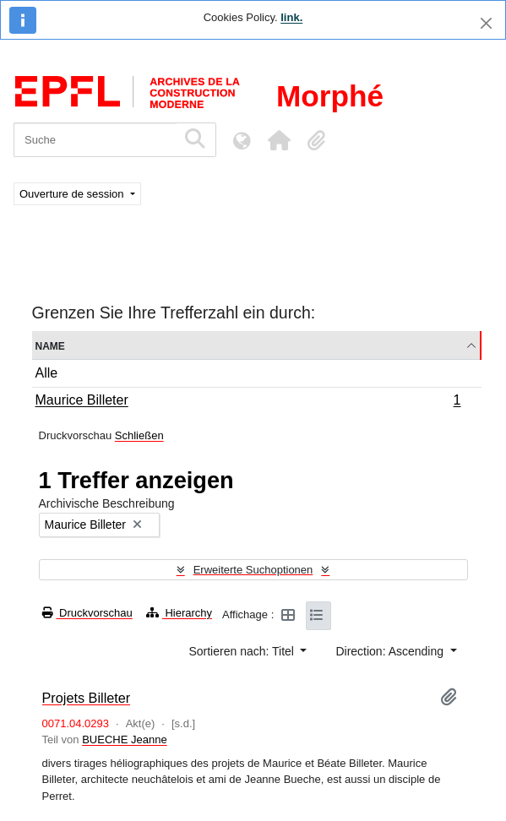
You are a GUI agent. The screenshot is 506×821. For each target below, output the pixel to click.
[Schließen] (486, 23)
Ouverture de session (73, 194)
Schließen (139, 435)
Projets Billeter (86, 697)
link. (291, 17)
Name (50, 345)
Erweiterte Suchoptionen (253, 569)
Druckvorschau (87, 612)
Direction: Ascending (391, 651)
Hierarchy (179, 612)
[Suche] (95, 139)
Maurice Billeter (248, 402)
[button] (278, 140)
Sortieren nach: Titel (242, 651)
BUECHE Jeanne (124, 739)
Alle (46, 373)
